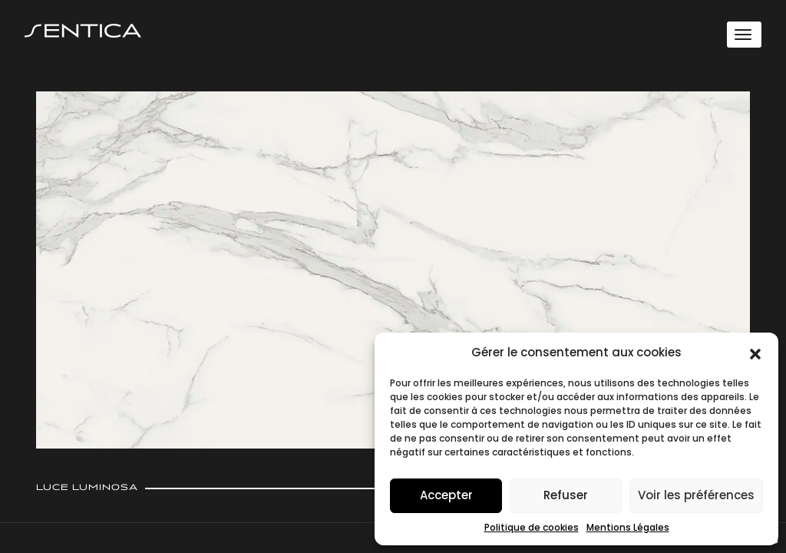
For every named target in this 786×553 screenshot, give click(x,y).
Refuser (565, 495)
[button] (755, 352)
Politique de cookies (531, 527)
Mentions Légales (627, 527)
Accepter (446, 495)
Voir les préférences (696, 495)
